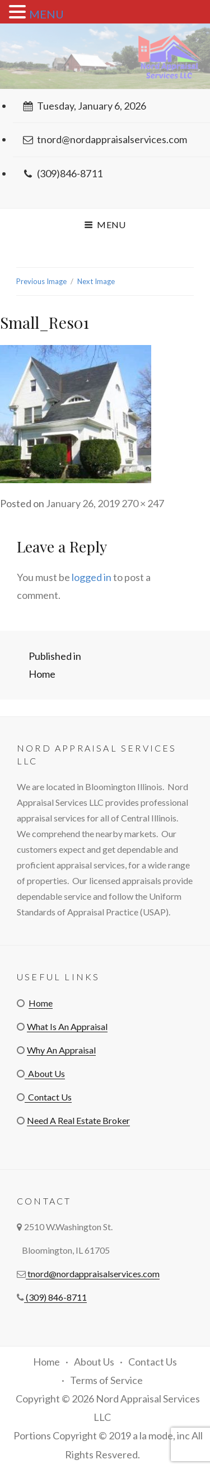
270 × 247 (143, 503)
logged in (91, 577)
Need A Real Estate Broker (78, 1120)
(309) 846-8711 (55, 1297)
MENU (46, 14)
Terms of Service (106, 1380)
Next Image (96, 281)
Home (41, 1003)
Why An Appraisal (61, 1050)
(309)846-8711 (62, 173)
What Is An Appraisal (67, 1026)
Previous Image (41, 281)
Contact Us (48, 1097)
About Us (45, 1073)
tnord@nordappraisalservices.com (105, 139)
